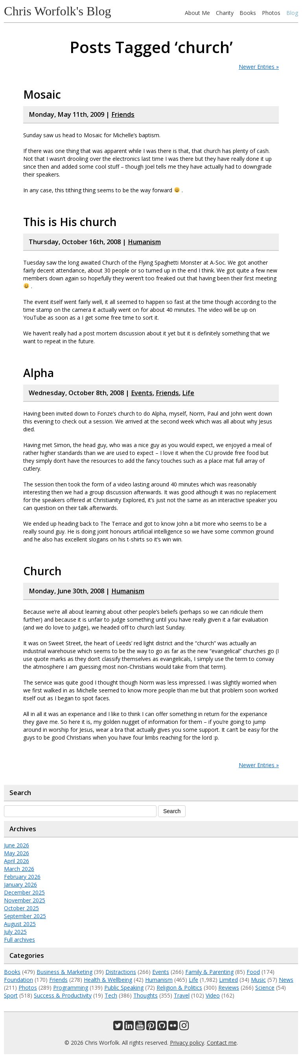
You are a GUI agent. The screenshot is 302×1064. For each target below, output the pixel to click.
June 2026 (16, 845)
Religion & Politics (179, 987)
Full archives (19, 939)
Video (213, 995)
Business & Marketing (64, 972)
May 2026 (16, 853)
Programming (70, 987)
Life (188, 392)
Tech (111, 995)
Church (42, 570)
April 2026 (16, 861)
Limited (228, 979)
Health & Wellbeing (108, 979)
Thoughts (145, 995)
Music (258, 979)
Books (247, 13)
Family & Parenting (209, 972)
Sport (11, 995)
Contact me (222, 1042)
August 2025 (20, 924)
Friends (122, 114)
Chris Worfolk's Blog (57, 11)
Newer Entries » (259, 66)
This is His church (70, 221)
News (286, 979)
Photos (271, 13)
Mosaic (42, 94)
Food (253, 972)
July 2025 (15, 931)
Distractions (120, 972)
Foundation (18, 979)
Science (264, 987)
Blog (292, 13)
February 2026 (22, 876)
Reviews (228, 987)
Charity (225, 13)
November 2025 (24, 900)
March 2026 (19, 869)
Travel (182, 995)
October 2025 (21, 908)
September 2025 (25, 916)
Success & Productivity (63, 995)
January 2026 (20, 884)
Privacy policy (187, 1042)
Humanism (144, 241)
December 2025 (24, 892)
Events (142, 392)
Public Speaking (124, 987)
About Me (197, 13)
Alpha (38, 372)
